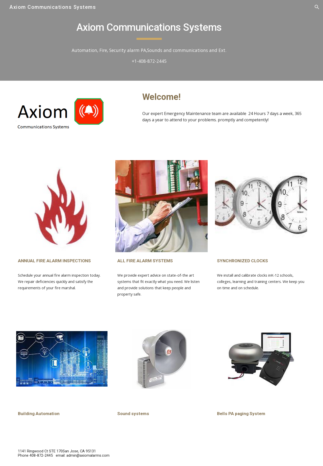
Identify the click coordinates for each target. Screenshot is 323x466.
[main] (149, 28)
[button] (317, 7)
